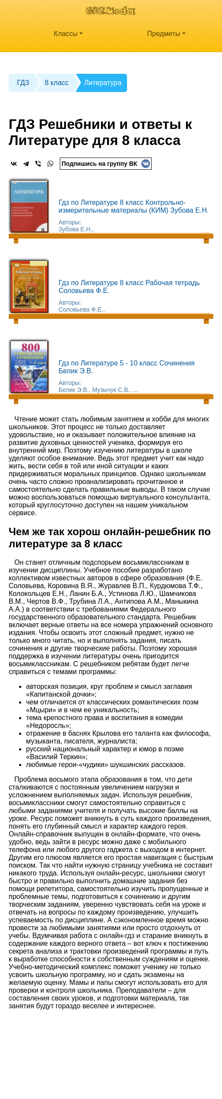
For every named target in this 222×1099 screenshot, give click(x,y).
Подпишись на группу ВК (106, 163)
